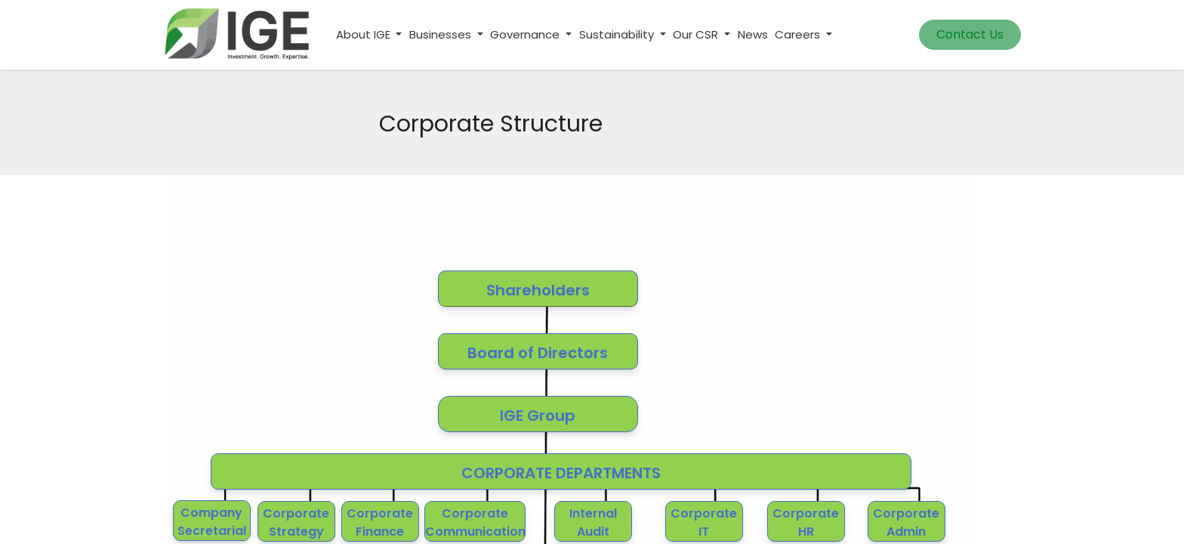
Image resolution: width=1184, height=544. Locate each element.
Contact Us (970, 34)
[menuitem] (753, 35)
